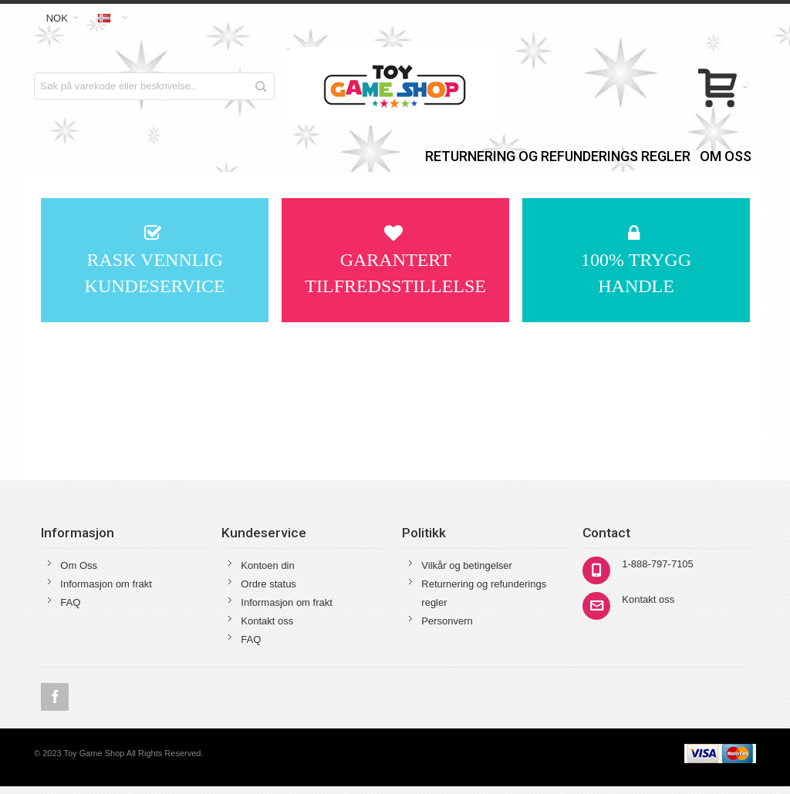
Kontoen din (267, 565)
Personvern (446, 621)
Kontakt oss (267, 621)
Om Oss (78, 565)
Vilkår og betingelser (466, 565)
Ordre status (268, 584)
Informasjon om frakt (106, 584)
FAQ (70, 602)
